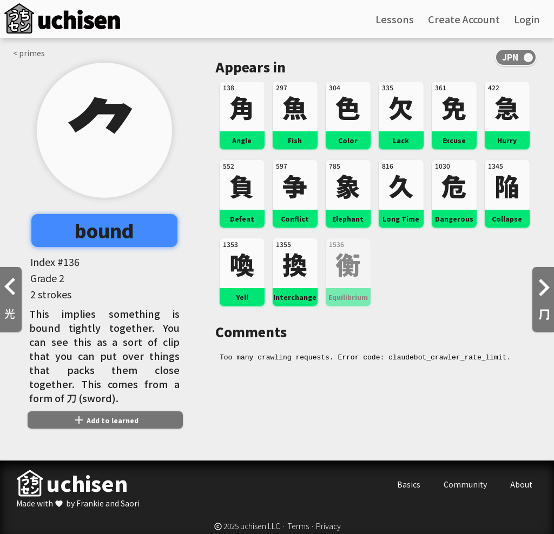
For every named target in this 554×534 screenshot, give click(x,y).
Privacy (328, 525)
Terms (298, 525)
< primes (29, 53)
